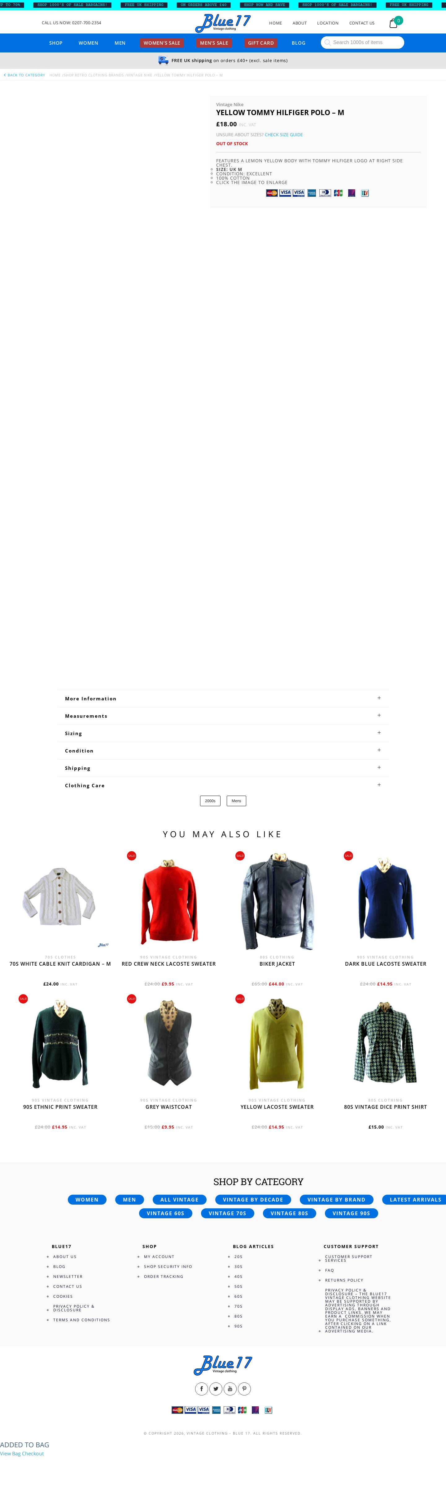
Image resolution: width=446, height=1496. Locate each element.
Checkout (33, 1453)
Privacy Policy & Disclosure (74, 1308)
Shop (56, 43)
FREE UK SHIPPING (149, 5)
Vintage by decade (253, 1199)
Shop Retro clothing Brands (94, 75)
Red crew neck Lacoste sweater (169, 963)
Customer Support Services (349, 1258)
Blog (298, 43)
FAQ (329, 1270)
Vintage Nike (139, 75)
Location (328, 23)
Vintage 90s (351, 1213)
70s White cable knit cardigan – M (60, 963)
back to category (24, 75)
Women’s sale (162, 43)
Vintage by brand (337, 1199)
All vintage (179, 1199)
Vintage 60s (166, 1213)
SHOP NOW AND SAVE (270, 5)
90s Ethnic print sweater (60, 1106)
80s (238, 1316)
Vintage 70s (228, 1213)
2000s (210, 800)
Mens (236, 800)
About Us (65, 1256)
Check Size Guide (284, 134)
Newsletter (68, 1276)
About (300, 23)
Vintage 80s (289, 1213)
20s (238, 1256)
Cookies (63, 1296)
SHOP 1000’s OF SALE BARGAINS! (78, 5)
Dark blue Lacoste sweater (385, 963)
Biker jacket (277, 963)
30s (238, 1266)
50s (238, 1286)
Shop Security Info (168, 1266)
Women (88, 43)
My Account (159, 1256)
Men (120, 43)
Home (275, 23)
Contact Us (362, 23)
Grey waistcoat (169, 1106)
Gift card (261, 43)
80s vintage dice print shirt (385, 1106)
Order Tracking (164, 1276)
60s (238, 1296)
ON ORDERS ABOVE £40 (209, 5)
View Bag (10, 1453)
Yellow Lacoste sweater (277, 1106)
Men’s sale (214, 43)
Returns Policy (344, 1280)
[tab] (223, 698)
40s (238, 1276)
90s (238, 1326)
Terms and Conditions (81, 1320)
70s (238, 1306)
